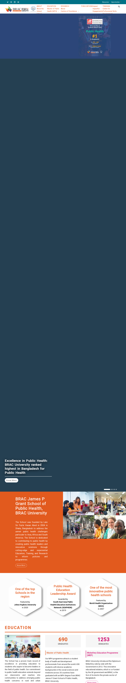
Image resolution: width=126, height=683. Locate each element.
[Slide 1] (107, 489)
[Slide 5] (116, 489)
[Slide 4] (114, 489)
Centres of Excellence (70, 11)
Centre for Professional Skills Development (110, 11)
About (63, 9)
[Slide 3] (112, 489)
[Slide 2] (111, 489)
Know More (11, 480)
